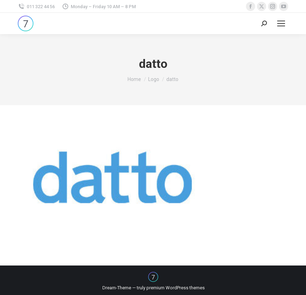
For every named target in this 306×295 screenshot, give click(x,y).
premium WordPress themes (175, 287)
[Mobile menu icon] (281, 23)
